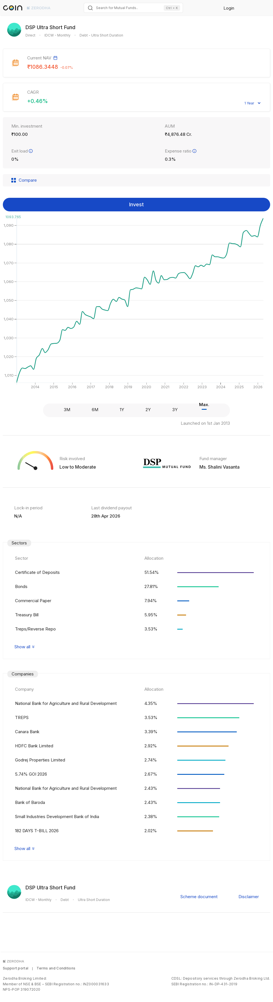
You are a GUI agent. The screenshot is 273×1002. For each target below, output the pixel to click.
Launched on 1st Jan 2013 (205, 423)
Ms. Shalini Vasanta (219, 467)
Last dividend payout (111, 507)
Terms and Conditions (56, 968)
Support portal (15, 968)
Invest (136, 204)
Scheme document (198, 896)
